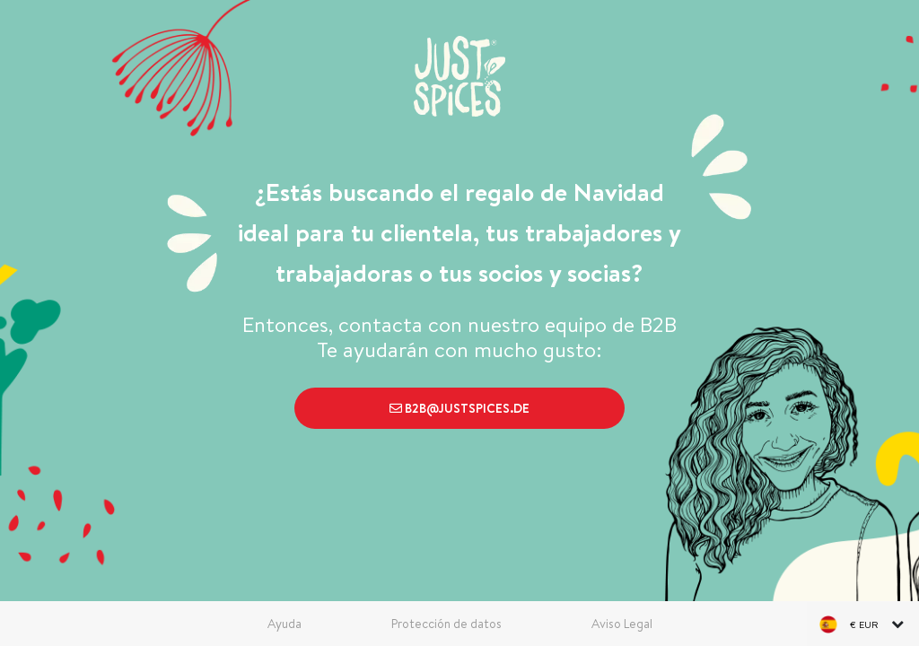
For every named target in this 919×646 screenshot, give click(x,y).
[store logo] (459, 76)
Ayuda (284, 624)
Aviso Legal (621, 624)
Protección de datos (446, 624)
